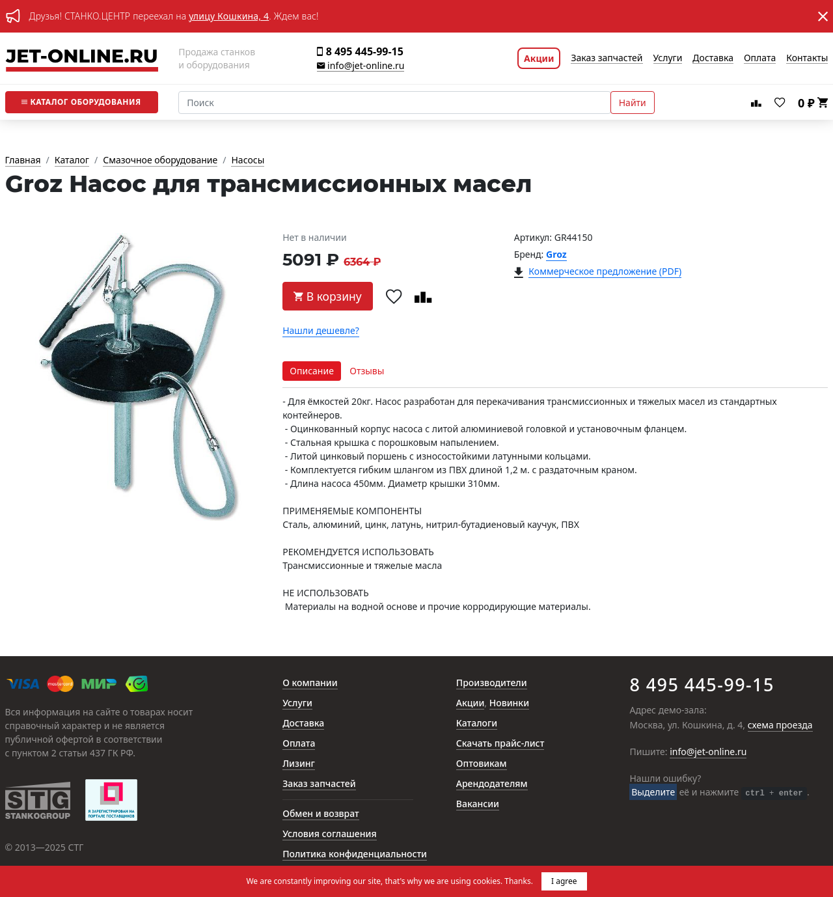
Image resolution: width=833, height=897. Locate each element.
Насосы (247, 160)
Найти (632, 102)
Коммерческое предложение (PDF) (604, 271)
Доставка (712, 58)
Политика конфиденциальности (354, 854)
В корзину (328, 296)
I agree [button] (564, 881)
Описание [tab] (312, 371)
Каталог (81, 101)
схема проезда (780, 725)
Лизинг (298, 763)
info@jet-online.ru (360, 66)
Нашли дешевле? (320, 331)
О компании (310, 683)
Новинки (509, 703)
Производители (491, 683)
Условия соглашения (329, 834)
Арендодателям (492, 784)
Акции (539, 58)
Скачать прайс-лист (500, 743)
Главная (23, 160)
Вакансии (477, 804)
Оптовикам (481, 763)
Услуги (668, 58)
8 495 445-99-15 (360, 52)
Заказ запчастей (606, 58)
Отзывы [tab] (366, 371)
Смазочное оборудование (160, 160)
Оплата (760, 58)
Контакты (807, 58)
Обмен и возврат (320, 814)
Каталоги (476, 723)
